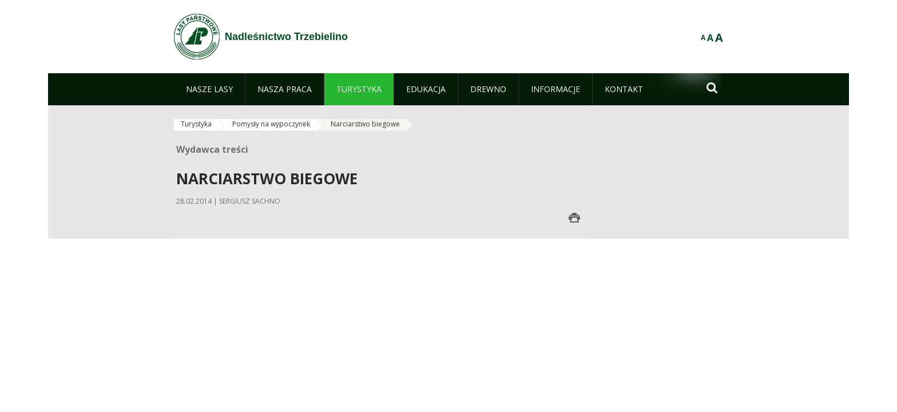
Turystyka (196, 124)
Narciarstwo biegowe (365, 124)
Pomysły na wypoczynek (271, 124)
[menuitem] (209, 89)
